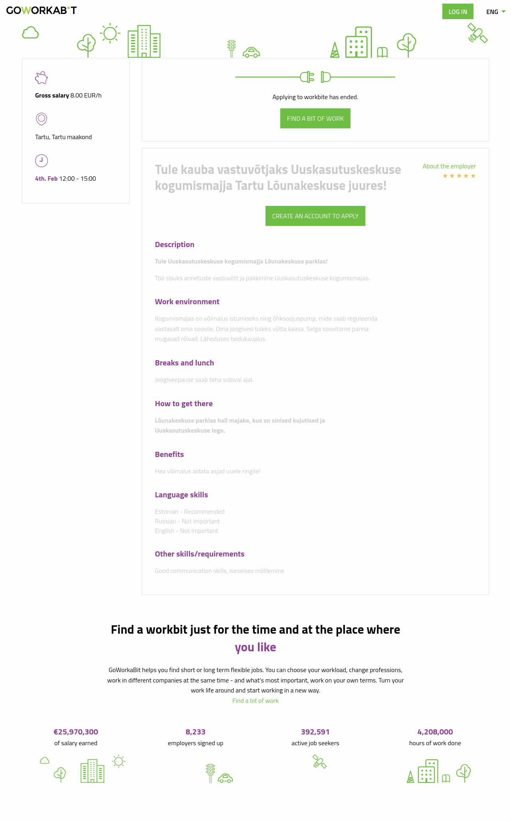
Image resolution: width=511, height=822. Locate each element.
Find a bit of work (315, 118)
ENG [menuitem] (492, 11)
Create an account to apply (315, 216)
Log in (458, 11)
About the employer (449, 166)
